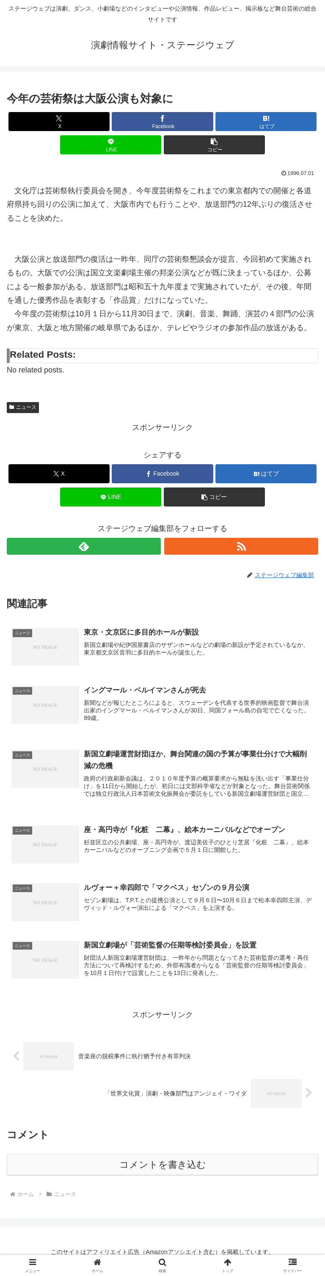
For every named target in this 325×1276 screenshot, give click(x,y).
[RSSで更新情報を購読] (241, 546)
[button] (214, 144)
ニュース (22, 407)
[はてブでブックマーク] (266, 121)
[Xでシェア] (59, 121)
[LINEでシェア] (110, 144)
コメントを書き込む (162, 1166)
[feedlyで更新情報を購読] (84, 546)
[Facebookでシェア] (162, 121)
